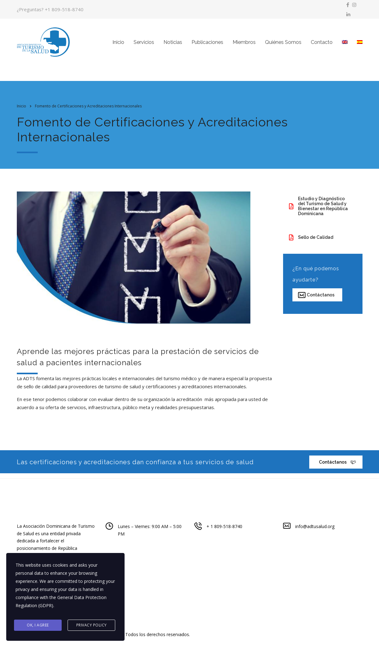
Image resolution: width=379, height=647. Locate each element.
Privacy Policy (91, 625)
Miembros (244, 44)
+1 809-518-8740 (64, 9)
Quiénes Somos (283, 44)
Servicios (144, 44)
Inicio (118, 44)
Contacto (322, 44)
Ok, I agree (38, 625)
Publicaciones (207, 44)
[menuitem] (344, 44)
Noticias (172, 44)
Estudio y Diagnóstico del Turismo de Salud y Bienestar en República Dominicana (318, 210)
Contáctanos (316, 299)
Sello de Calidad (311, 242)
